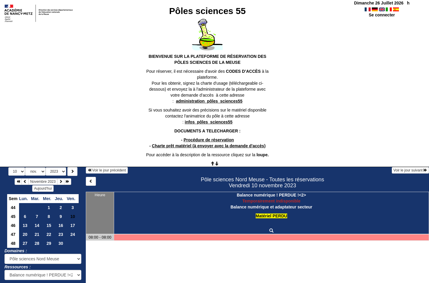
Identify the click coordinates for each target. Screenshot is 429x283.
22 (48, 234)
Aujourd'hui (43, 188)
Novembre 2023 (42, 182)
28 (37, 243)
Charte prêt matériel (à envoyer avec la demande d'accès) (209, 145)
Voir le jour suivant (410, 170)
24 (72, 234)
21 (37, 234)
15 (48, 225)
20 (25, 234)
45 (13, 216)
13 (25, 225)
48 (13, 243)
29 (48, 243)
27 (25, 243)
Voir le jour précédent (107, 170)
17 (72, 225)
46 (13, 225)
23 (60, 234)
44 (13, 207)
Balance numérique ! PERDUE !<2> (271, 195)
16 (60, 225)
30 (60, 243)
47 (13, 234)
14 (37, 225)
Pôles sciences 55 (207, 11)
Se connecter (382, 15)
